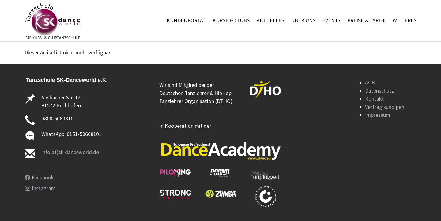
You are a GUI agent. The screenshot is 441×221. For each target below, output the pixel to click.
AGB (370, 82)
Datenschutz (379, 90)
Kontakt (374, 98)
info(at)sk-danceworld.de (70, 152)
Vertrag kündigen (384, 107)
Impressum (377, 115)
